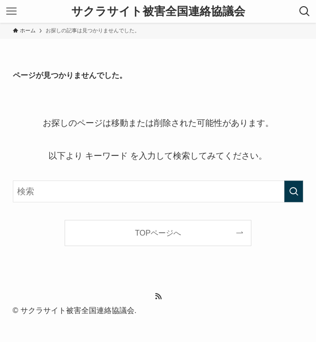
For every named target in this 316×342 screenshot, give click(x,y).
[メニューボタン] (11, 11)
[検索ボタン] (304, 11)
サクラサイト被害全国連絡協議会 (158, 11)
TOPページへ (158, 232)
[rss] (158, 296)
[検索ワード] (158, 191)
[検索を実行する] (293, 191)
